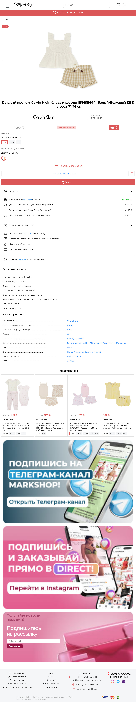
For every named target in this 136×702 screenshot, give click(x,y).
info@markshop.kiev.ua (87, 689)
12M (69, 334)
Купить (68, 182)
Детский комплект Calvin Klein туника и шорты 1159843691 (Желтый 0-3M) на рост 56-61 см (117, 425)
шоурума (27, 199)
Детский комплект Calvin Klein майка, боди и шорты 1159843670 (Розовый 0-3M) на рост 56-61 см (83, 426)
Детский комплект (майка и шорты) (84, 352)
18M (12, 142)
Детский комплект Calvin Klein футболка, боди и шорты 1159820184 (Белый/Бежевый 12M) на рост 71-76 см (50, 426)
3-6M (12, 434)
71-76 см (71, 361)
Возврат (23, 259)
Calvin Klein (72, 321)
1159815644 (96, 117)
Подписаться (15, 646)
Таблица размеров (71, 166)
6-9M (85, 434)
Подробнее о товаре (65, 173)
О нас (51, 676)
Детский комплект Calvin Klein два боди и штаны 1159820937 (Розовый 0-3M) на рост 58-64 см (17, 426)
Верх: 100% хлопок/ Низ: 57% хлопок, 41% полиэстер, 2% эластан (96, 343)
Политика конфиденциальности (17, 687)
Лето (69, 347)
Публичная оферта (17, 683)
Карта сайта (51, 687)
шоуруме (27, 233)
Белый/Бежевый (3, 158)
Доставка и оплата (17, 676)
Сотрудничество (51, 683)
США (69, 330)
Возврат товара (17, 680)
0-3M (5, 434)
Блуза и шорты (74, 356)
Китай (70, 325)
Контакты (51, 680)
